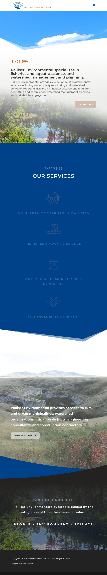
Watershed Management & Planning (53, 212)
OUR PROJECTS (25, 435)
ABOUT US (85, 104)
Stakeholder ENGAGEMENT (53, 316)
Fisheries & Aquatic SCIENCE (53, 243)
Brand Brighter (27, 563)
